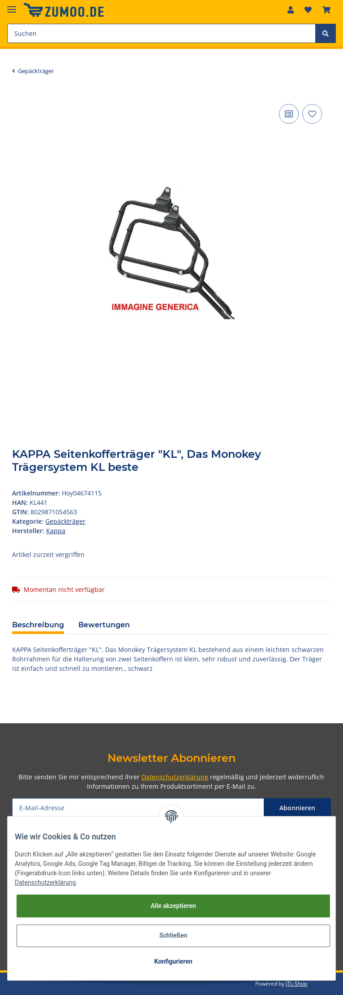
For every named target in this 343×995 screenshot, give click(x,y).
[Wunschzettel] (308, 10)
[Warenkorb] (326, 10)
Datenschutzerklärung (174, 777)
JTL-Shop (296, 983)
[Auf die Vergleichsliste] (289, 114)
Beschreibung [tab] (38, 625)
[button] (290, 10)
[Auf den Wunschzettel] (312, 114)
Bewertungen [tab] (104, 625)
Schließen (173, 935)
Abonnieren (297, 808)
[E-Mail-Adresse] (138, 807)
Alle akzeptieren (173, 905)
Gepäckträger (65, 521)
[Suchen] (161, 33)
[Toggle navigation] (11, 5)
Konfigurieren (173, 961)
